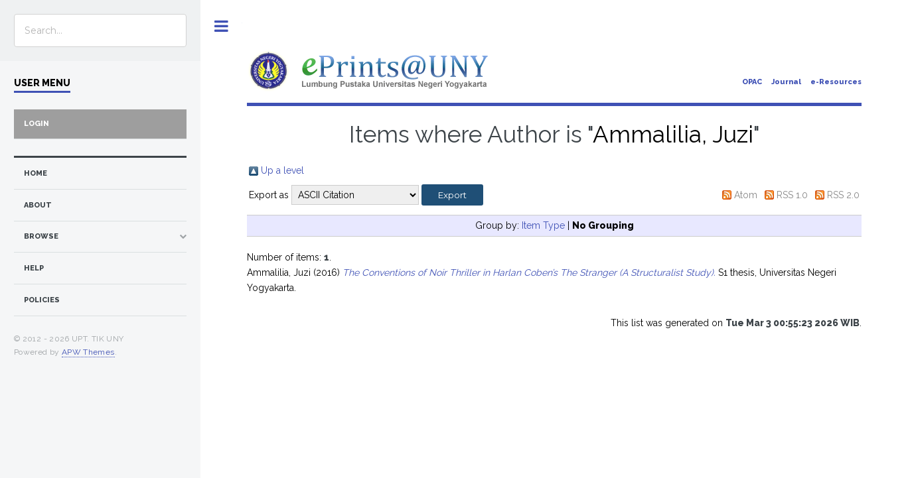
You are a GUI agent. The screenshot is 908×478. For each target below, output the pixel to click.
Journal (786, 82)
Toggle (221, 26)
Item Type (543, 225)
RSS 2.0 (843, 195)
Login (36, 123)
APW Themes (88, 352)
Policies (42, 300)
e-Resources (836, 82)
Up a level (282, 170)
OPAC (752, 82)
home (35, 173)
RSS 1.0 (792, 195)
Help (34, 268)
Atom (745, 195)
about (38, 205)
